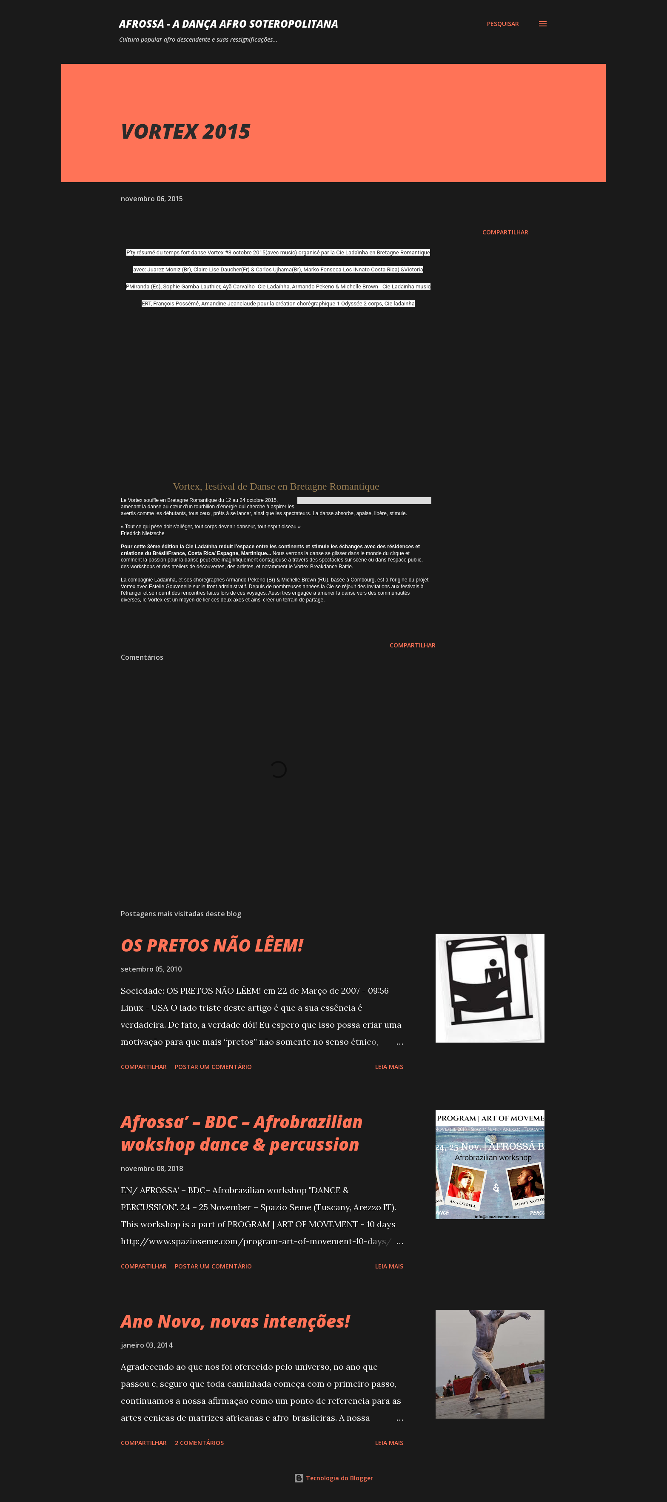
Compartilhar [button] (505, 232)
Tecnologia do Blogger (333, 1478)
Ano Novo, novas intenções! (235, 1321)
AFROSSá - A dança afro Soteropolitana (228, 24)
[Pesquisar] (503, 24)
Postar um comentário (213, 1067)
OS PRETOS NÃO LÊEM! (212, 945)
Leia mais (389, 1067)
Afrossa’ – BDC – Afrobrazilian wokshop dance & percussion (242, 1133)
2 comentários (199, 1443)
